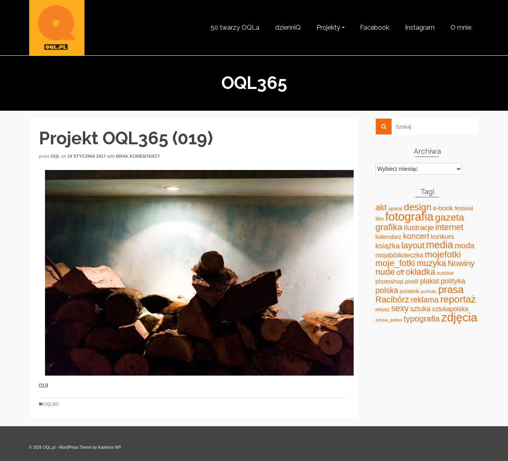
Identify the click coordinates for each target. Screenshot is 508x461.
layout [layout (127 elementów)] (412, 245)
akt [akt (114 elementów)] (381, 207)
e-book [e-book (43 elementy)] (443, 208)
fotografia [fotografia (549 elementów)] (409, 216)
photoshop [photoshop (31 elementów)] (389, 281)
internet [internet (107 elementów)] (449, 227)
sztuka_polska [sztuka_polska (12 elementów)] (388, 319)
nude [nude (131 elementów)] (385, 272)
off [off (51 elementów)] (400, 272)
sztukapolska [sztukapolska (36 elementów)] (450, 309)
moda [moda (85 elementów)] (464, 245)
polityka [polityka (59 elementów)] (453, 281)
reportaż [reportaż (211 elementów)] (458, 299)
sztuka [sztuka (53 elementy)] (420, 309)
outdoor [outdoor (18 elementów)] (445, 273)
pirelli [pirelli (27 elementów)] (411, 281)
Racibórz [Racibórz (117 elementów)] (392, 299)
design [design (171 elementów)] (417, 207)
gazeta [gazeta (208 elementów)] (449, 217)
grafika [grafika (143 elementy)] (388, 227)
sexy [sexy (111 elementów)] (400, 308)
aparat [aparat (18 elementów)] (395, 209)
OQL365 (50, 404)
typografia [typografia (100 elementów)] (421, 318)
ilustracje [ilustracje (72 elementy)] (419, 227)
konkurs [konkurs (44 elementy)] (442, 236)
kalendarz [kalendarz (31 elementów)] (388, 236)
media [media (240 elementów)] (439, 244)
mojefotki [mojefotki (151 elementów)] (443, 254)
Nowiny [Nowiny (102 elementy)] (461, 263)
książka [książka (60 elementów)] (387, 246)
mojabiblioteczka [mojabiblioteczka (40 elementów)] (399, 255)
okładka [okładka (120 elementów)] (420, 272)
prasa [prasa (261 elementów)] (450, 289)
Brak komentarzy (138, 156)
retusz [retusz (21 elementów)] (382, 309)
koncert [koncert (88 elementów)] (416, 236)
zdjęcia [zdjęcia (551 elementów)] (459, 317)
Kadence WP (109, 447)
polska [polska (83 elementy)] (386, 290)
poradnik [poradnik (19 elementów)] (409, 291)
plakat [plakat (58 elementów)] (429, 281)
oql (55, 156)
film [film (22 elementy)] (379, 219)
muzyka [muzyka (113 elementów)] (431, 263)
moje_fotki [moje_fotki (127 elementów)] (395, 263)
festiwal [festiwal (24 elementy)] (464, 208)
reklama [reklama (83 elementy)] (425, 299)
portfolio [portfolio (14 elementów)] (429, 291)
